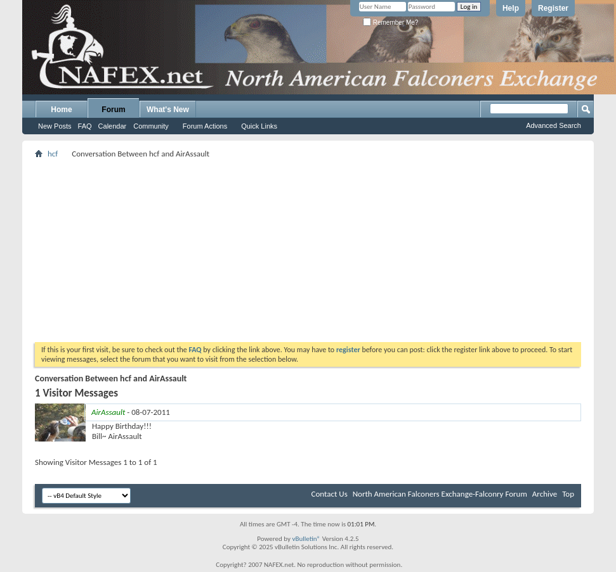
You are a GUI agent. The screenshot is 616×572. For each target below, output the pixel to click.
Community (151, 126)
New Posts (55, 126)
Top (568, 494)
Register (553, 8)
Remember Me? (390, 22)
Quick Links (259, 126)
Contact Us (329, 494)
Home (61, 109)
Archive (544, 494)
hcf (53, 153)
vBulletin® (306, 539)
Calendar (112, 126)
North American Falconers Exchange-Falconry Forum (440, 494)
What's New (168, 109)
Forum (113, 109)
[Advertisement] (308, 250)
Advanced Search (553, 125)
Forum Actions (205, 126)
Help (510, 8)
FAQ (85, 126)
